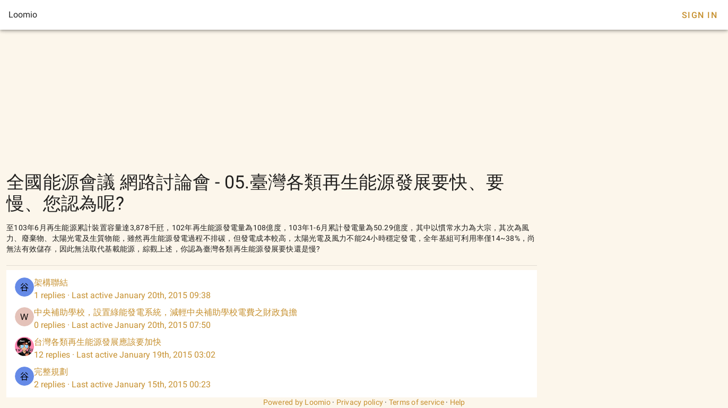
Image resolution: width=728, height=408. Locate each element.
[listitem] (271, 289)
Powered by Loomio (297, 402)
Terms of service (416, 402)
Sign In (699, 15)
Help (457, 402)
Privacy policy (360, 402)
